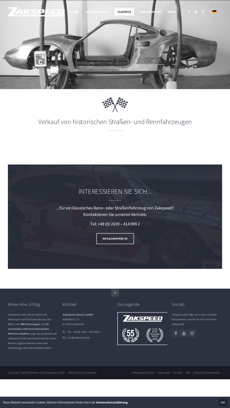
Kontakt (177, 372)
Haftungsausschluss (143, 372)
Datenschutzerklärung (206, 372)
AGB (187, 372)
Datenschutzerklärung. (112, 402)
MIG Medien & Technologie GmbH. (45, 372)
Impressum (163, 372)
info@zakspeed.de (79, 337)
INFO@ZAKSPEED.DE (115, 238)
